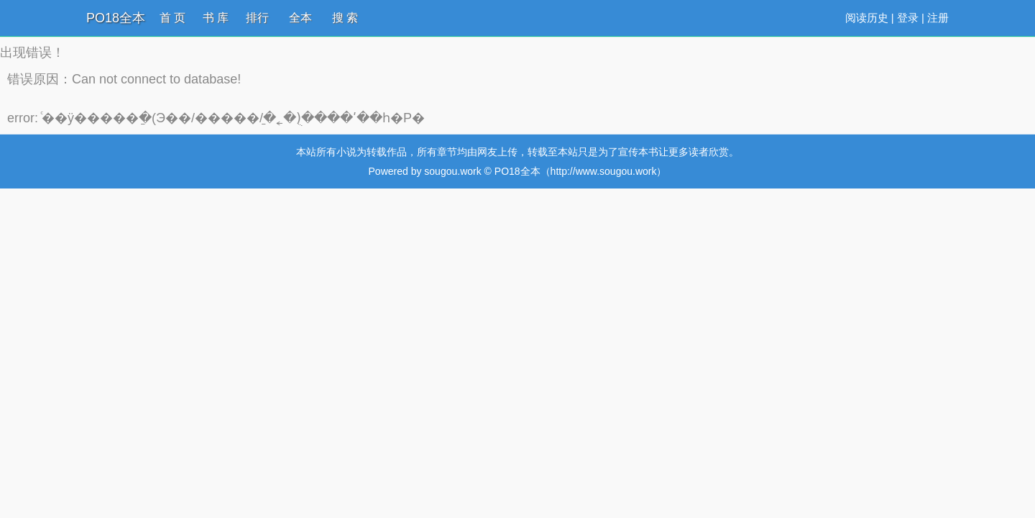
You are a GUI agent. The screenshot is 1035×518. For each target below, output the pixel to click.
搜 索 (345, 18)
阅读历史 (866, 18)
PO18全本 (115, 18)
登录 (908, 18)
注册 (938, 18)
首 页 (172, 18)
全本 (300, 18)
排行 (257, 18)
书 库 (216, 18)
